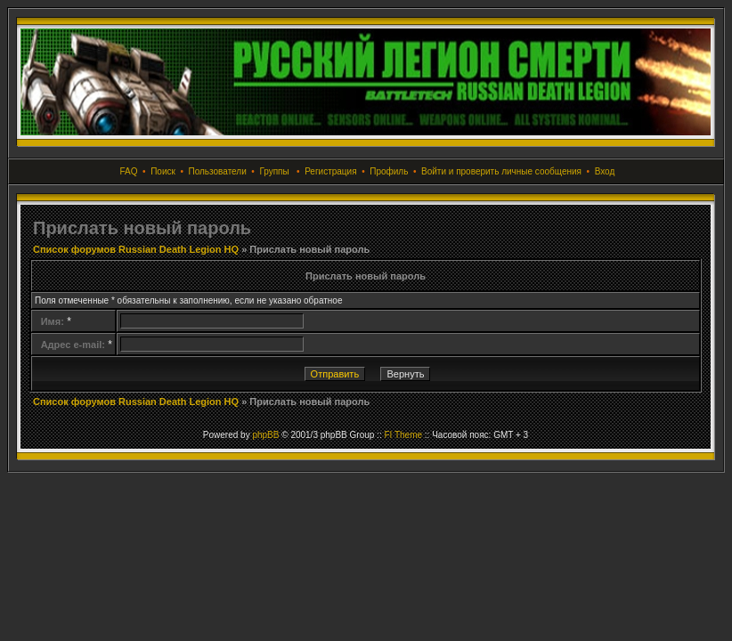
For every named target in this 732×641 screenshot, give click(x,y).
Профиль (389, 171)
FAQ (129, 171)
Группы (274, 171)
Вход (605, 171)
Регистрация (330, 171)
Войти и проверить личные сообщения (501, 171)
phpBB (265, 435)
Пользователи (217, 171)
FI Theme (403, 435)
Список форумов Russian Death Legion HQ (136, 249)
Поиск (162, 171)
